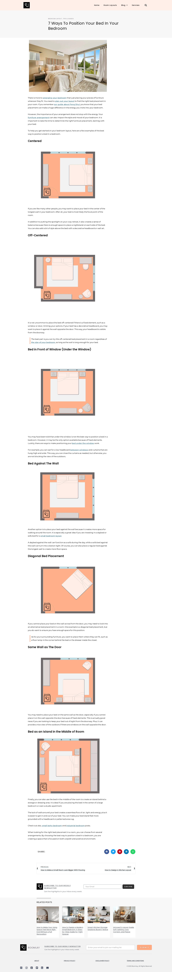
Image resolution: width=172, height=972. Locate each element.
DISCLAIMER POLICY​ (102, 960)
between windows (79, 450)
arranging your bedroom (54, 98)
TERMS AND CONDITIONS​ (135, 960)
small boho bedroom (52, 826)
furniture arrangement (38, 117)
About (36, 960)
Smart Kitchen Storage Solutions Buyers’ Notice (98, 928)
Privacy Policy (69, 960)
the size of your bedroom (43, 342)
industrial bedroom (75, 826)
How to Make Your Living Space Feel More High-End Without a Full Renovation (47, 930)
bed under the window (83, 443)
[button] (146, 5)
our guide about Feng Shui (67, 104)
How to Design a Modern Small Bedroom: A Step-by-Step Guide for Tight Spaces (72, 930)
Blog (124, 5)
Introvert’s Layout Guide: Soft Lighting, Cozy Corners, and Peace (123, 929)
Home (96, 5)
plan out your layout (64, 101)
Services (136, 5)
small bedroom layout (51, 536)
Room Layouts (110, 5)
